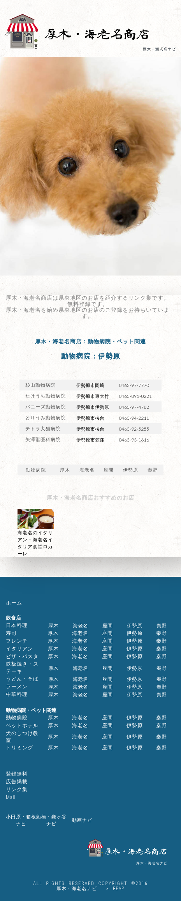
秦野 (153, 470)
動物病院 (36, 470)
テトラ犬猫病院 (43, 428)
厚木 (65, 470)
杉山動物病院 (40, 385)
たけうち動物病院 (45, 396)
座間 (109, 470)
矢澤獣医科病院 (43, 439)
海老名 (87, 470)
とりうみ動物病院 (45, 417)
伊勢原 (130, 470)
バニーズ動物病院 (45, 407)
